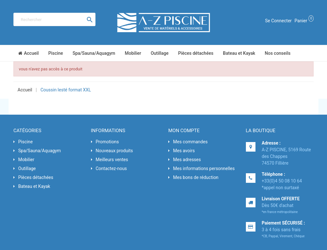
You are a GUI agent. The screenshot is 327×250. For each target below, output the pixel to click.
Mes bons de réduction (195, 177)
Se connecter (278, 20)
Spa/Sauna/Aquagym (39, 150)
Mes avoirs (184, 150)
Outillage (27, 168)
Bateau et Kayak (34, 186)
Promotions (107, 141)
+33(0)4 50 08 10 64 (282, 180)
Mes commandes (190, 141)
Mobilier (26, 159)
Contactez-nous (111, 168)
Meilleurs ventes (112, 159)
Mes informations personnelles (204, 168)
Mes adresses (187, 159)
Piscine (25, 141)
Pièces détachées (35, 177)
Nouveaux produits (114, 150)
